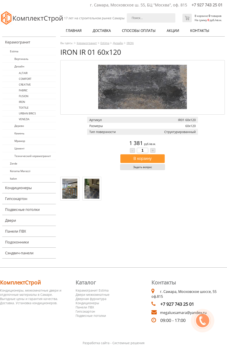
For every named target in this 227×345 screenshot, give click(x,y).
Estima (14, 51)
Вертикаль (21, 59)
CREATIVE (25, 84)
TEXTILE (24, 108)
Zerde (13, 163)
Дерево (19, 126)
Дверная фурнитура (91, 299)
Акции (173, 30)
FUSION (23, 96)
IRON (22, 102)
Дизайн (19, 66)
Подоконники (17, 242)
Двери (10, 220)
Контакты (199, 30)
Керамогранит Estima (92, 290)
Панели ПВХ (15, 231)
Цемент (19, 148)
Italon (13, 178)
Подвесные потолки (22, 209)
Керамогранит (17, 42)
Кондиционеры (18, 187)
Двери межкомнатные (93, 294)
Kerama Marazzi (20, 171)
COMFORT (25, 79)
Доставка (102, 30)
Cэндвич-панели (19, 253)
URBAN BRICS (27, 113)
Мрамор (19, 141)
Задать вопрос (142, 167)
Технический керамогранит (32, 156)
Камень (19, 133)
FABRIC (23, 90)
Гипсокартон (16, 198)
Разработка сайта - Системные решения (114, 343)
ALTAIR (23, 73)
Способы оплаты (139, 30)
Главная (74, 30)
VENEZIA (24, 119)
